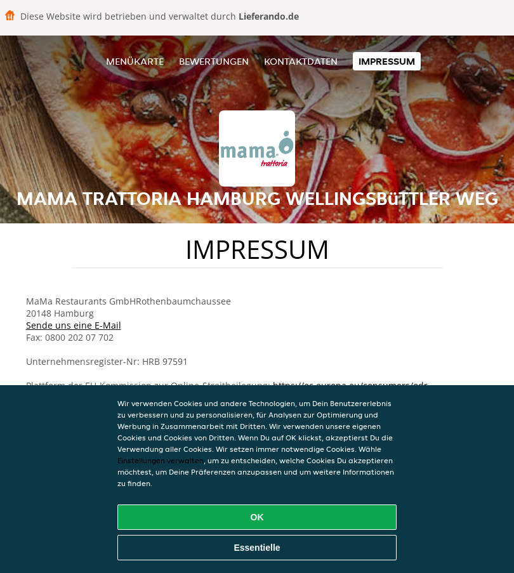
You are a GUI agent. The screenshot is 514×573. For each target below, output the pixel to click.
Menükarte (135, 61)
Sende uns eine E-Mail (73, 325)
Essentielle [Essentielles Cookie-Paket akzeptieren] (257, 548)
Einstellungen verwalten (160, 460)
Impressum (387, 61)
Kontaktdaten (301, 61)
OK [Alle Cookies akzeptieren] (257, 517)
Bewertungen (214, 61)
